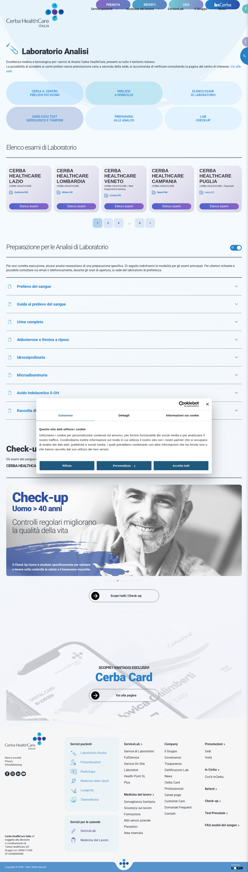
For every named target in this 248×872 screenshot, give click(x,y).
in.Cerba (211, 769)
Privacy (9, 761)
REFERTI (150, 22)
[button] (124, 286)
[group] (124, 531)
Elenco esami (29, 206)
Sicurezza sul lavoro (138, 808)
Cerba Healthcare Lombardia (73, 176)
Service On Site (134, 764)
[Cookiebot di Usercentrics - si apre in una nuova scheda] (182, 404)
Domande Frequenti (178, 807)
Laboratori (131, 770)
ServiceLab (175, 9)
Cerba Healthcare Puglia (215, 176)
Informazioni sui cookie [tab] (182, 415)
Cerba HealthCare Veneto (120, 176)
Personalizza (124, 465)
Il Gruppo (200, 9)
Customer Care (175, 801)
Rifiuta (67, 465)
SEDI (186, 22)
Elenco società (13, 757)
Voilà (208, 757)
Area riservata (133, 833)
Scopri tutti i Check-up (126, 596)
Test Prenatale (215, 813)
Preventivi (130, 827)
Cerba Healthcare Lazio (25, 176)
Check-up (211, 801)
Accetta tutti (181, 465)
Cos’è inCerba (214, 777)
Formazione (132, 814)
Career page (173, 795)
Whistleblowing (13, 764)
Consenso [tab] (65, 415)
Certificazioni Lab (177, 770)
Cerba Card (172, 782)
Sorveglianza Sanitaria (139, 802)
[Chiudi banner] (207, 404)
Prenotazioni (214, 744)
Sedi (208, 751)
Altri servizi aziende (137, 820)
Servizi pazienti (101, 9)
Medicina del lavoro (140, 9)
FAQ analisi (221, 825)
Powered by (237, 867)
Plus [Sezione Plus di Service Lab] (127, 782)
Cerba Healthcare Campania (168, 176)
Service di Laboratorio (139, 751)
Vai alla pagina (126, 695)
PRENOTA (113, 22)
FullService (131, 757)
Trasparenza (173, 764)
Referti (209, 789)
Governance (173, 757)
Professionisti (174, 789)
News (222, 9)
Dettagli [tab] (124, 415)
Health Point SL (134, 776)
